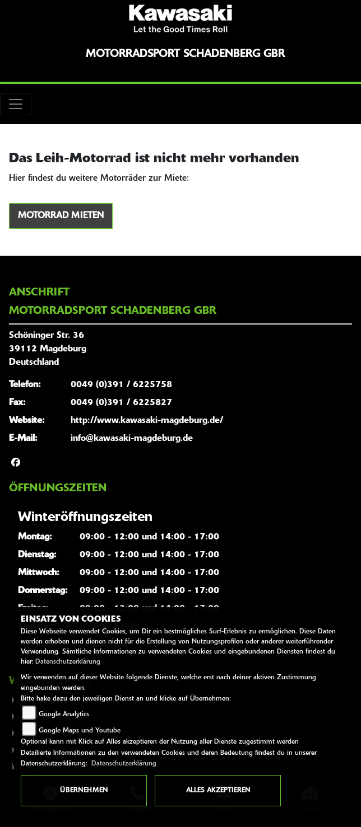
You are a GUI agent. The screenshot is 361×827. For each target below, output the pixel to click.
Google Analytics (64, 714)
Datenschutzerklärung (67, 662)
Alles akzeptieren (218, 790)
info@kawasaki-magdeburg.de (132, 438)
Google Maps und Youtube (80, 730)
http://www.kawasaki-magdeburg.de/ (147, 420)
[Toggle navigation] (15, 104)
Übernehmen (84, 790)
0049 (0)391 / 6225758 (121, 384)
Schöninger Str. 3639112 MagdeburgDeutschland (47, 349)
